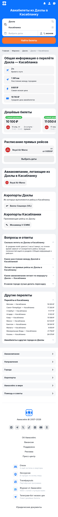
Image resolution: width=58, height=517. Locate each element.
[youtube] (41, 427)
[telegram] (17, 427)
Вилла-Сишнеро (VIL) (18, 205)
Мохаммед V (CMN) (17, 224)
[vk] (11, 427)
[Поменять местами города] (52, 21)
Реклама (29, 451)
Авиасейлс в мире (29, 385)
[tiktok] (29, 427)
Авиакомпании (29, 354)
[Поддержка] (54, 3)
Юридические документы (29, 507)
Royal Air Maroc (15, 182)
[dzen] (35, 427)
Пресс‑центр (29, 456)
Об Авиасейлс (29, 437)
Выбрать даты (29, 158)
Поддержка (29, 447)
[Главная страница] (4, 3)
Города (29, 369)
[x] (23, 427)
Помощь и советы (29, 393)
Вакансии (29, 442)
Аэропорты (29, 377)
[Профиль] (49, 3)
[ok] (46, 427)
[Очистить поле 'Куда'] (52, 27)
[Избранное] (44, 3)
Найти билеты (29, 40)
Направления (29, 361)
